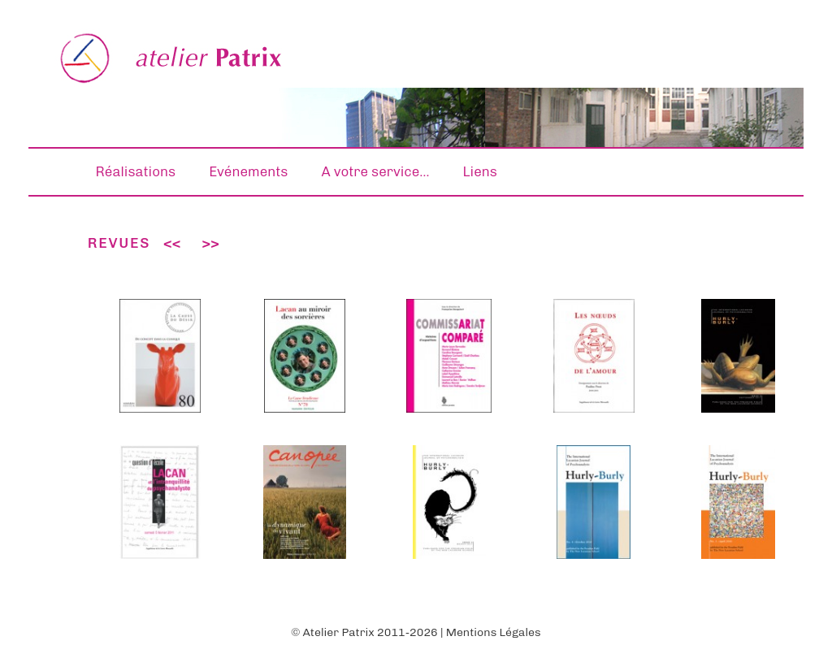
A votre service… (375, 171)
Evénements (248, 171)
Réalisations (136, 171)
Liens (480, 171)
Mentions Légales (493, 632)
